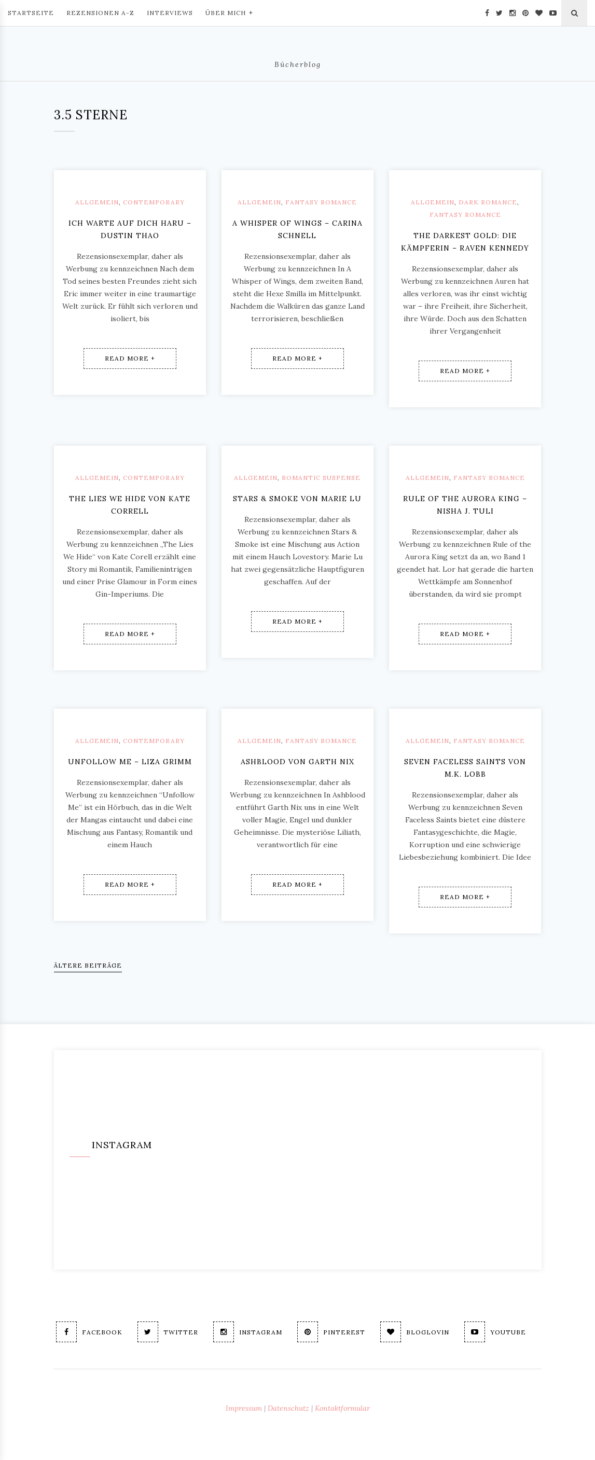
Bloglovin (414, 1331)
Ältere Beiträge (88, 965)
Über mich (229, 12)
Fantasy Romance (321, 202)
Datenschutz (288, 1408)
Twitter (167, 1331)
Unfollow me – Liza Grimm (130, 761)
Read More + (130, 358)
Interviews (170, 13)
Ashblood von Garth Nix (297, 761)
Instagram (247, 1331)
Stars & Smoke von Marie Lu (297, 498)
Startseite (31, 13)
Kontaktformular (342, 1408)
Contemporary (154, 202)
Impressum (244, 1408)
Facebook (89, 1331)
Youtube (495, 1331)
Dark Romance (488, 202)
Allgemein (97, 202)
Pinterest (331, 1331)
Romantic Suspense (321, 477)
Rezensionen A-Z (100, 13)
